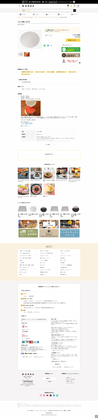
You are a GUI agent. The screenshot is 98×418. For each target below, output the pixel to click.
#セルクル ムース (72, 71)
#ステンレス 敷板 (50, 71)
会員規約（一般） (69, 381)
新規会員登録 (31, 296)
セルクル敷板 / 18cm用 (27, 123)
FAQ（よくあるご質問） (70, 379)
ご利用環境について (55, 359)
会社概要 (49, 381)
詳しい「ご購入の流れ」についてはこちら (31, 312)
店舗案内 (65, 410)
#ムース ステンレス (26, 74)
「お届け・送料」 (56, 302)
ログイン (25, 296)
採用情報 (69, 410)
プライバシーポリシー (43, 410)
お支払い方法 (37, 307)
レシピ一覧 (36, 410)
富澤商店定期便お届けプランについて (50, 300)
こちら (28, 125)
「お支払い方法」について (37, 356)
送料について (32, 300)
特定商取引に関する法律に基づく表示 (55, 410)
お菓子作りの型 (47, 17)
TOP (28, 410)
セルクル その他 (54, 17)
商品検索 (31, 410)
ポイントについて (39, 300)
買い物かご (25, 300)
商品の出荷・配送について (67, 45)
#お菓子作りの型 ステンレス (27, 71)
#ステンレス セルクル (40, 71)
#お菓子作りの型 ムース (61, 71)
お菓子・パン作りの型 (38, 17)
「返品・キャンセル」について (57, 350)
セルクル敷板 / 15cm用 (25, 81)
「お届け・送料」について (26, 356)
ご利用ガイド (68, 377)
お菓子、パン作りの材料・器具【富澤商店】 (25, 17)
